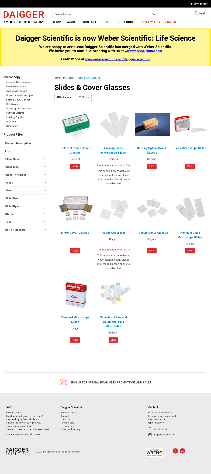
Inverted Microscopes (16, 91)
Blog (106, 22)
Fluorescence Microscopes (19, 95)
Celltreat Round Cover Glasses (75, 150)
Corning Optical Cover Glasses (151, 150)
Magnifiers (11, 121)
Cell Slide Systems (15, 112)
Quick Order (126, 22)
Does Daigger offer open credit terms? (24, 416)
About (72, 22)
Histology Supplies (15, 117)
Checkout (65, 419)
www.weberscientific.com (143, 51)
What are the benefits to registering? (23, 422)
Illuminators (12, 126)
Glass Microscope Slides (190, 148)
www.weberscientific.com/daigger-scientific (117, 59)
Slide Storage (12, 104)
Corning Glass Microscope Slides (113, 150)
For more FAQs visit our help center (23, 434)
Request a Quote (69, 412)
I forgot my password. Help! (19, 426)
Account (65, 416)
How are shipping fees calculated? (22, 419)
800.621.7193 (160, 429)
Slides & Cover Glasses (18, 99)
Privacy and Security (70, 429)
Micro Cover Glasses (75, 233)
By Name (64, 97)
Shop (57, 22)
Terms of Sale (67, 422)
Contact (90, 22)
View (75, 166)
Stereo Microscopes (16, 86)
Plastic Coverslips (113, 233)
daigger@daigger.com (164, 434)
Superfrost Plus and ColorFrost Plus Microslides (113, 321)
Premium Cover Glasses (152, 233)
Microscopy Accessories (18, 108)
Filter (84, 97)
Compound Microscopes (18, 82)
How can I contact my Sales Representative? (27, 429)
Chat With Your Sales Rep (162, 22)
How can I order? (14, 412)
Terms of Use (67, 426)
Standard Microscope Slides (75, 319)
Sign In (202, 13)
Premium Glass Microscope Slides (190, 235)
